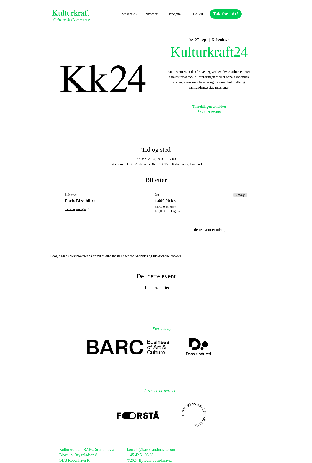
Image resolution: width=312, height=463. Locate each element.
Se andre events (209, 112)
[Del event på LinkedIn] (167, 287)
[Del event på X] (156, 287)
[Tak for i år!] (226, 14)
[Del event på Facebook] (145, 287)
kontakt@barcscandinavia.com (151, 449)
